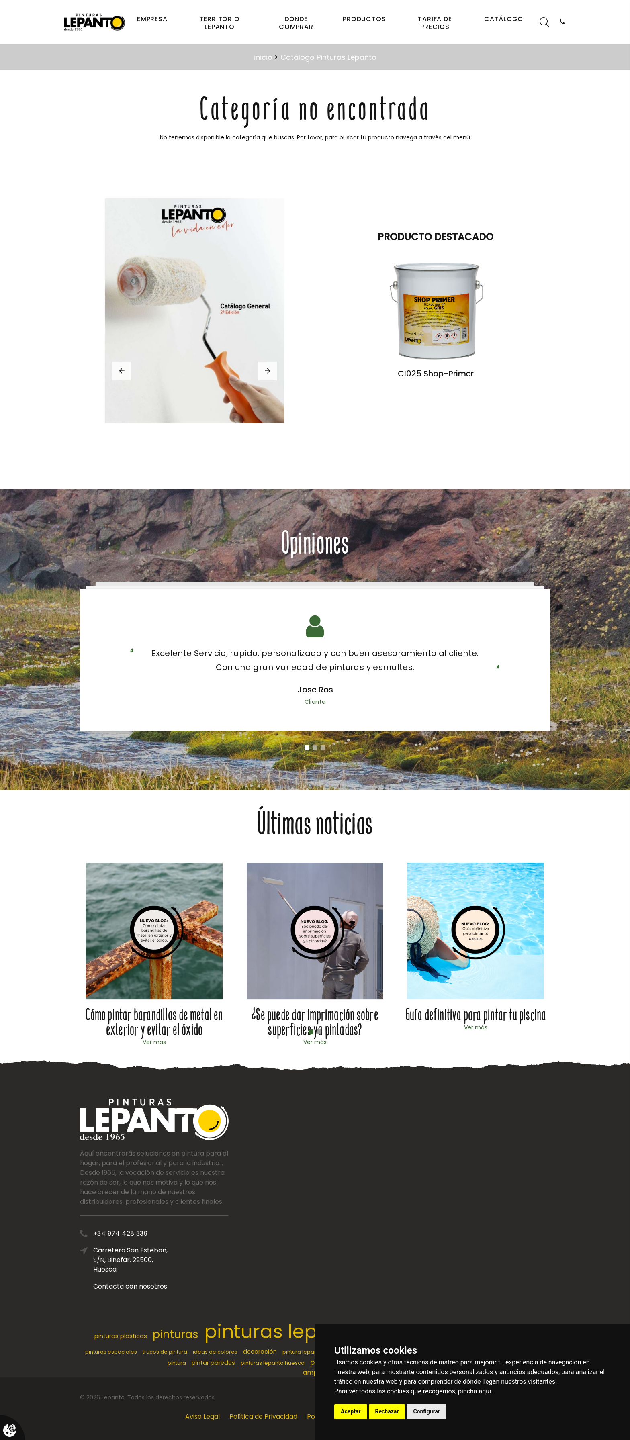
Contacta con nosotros (222, 1286)
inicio (263, 57)
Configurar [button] (426, 1411)
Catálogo (503, 19)
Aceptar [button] (351, 1411)
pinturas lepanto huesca (273, 1363)
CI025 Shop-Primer (436, 373)
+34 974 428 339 (212, 1233)
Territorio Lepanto (220, 22)
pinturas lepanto (282, 1331)
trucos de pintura (165, 1351)
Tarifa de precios (435, 22)
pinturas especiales (111, 1351)
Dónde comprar (296, 22)
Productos (364, 19)
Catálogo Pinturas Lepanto (328, 57)
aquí (485, 1391)
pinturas (175, 1334)
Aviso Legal (202, 1416)
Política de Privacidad (263, 1416)
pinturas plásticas (120, 1336)
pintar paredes (213, 1363)
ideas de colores (215, 1351)
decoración (260, 1352)
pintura (177, 1363)
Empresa (152, 19)
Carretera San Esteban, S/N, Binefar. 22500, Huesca (222, 1260)
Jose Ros (315, 689)
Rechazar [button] (387, 1411)
